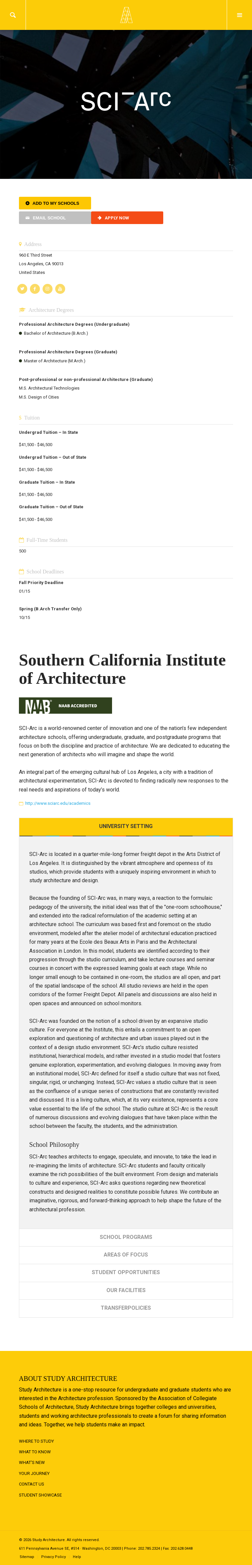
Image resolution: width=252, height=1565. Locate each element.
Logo (126, 15)
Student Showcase (40, 1495)
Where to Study (36, 1441)
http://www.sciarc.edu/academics (57, 803)
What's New (32, 1462)
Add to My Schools (56, 203)
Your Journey (34, 1473)
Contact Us (31, 1484)
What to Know (35, 1451)
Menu (239, 15)
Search (13, 15)
